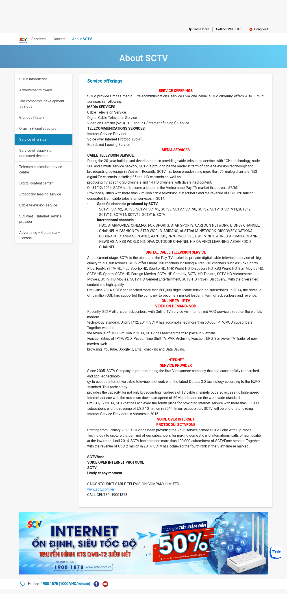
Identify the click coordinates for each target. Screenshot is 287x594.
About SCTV (82, 39)
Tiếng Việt (258, 29)
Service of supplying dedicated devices (35, 153)
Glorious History (32, 117)
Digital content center (36, 183)
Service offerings (33, 139)
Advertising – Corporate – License (39, 235)
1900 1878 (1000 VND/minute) (65, 584)
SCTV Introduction (33, 79)
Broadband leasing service (40, 194)
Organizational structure (38, 128)
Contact (58, 39)
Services (38, 39)
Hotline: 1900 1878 (229, 29)
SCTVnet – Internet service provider (40, 219)
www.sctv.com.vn (100, 489)
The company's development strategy (41, 104)
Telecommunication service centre (40, 169)
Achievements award (35, 90)
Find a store (199, 29)
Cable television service (38, 205)
